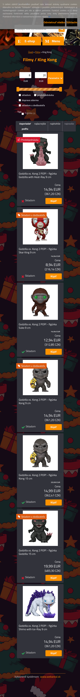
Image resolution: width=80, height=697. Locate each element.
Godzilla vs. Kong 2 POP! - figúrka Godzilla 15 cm (38, 552)
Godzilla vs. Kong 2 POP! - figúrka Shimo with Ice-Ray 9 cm (38, 627)
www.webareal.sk (50, 677)
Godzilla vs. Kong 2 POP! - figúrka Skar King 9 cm (38, 250)
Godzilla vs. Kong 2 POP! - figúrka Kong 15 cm (38, 476)
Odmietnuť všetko (54, 22)
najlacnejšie (40, 123)
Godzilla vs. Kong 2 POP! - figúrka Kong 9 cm (38, 401)
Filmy (37, 52)
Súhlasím (71, 22)
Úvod (30, 52)
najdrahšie (55, 123)
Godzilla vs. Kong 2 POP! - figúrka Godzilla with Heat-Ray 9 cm (38, 175)
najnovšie (69, 123)
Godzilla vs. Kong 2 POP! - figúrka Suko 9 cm (38, 326)
